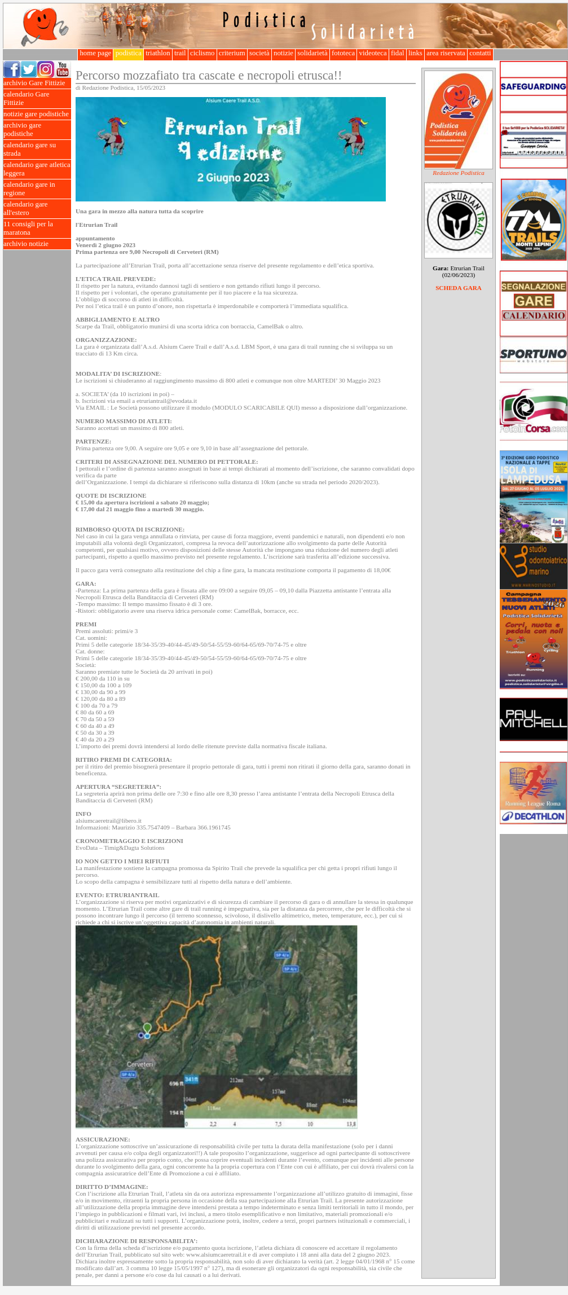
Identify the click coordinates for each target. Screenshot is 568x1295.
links (415, 53)
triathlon (158, 53)
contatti (480, 53)
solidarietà (312, 53)
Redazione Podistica (459, 172)
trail (180, 53)
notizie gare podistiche (37, 114)
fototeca (343, 53)
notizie (283, 53)
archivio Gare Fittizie (37, 83)
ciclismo (202, 53)
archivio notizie (37, 244)
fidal (397, 53)
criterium (232, 53)
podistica (128, 53)
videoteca (372, 53)
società (259, 53)
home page (95, 53)
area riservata (446, 53)
